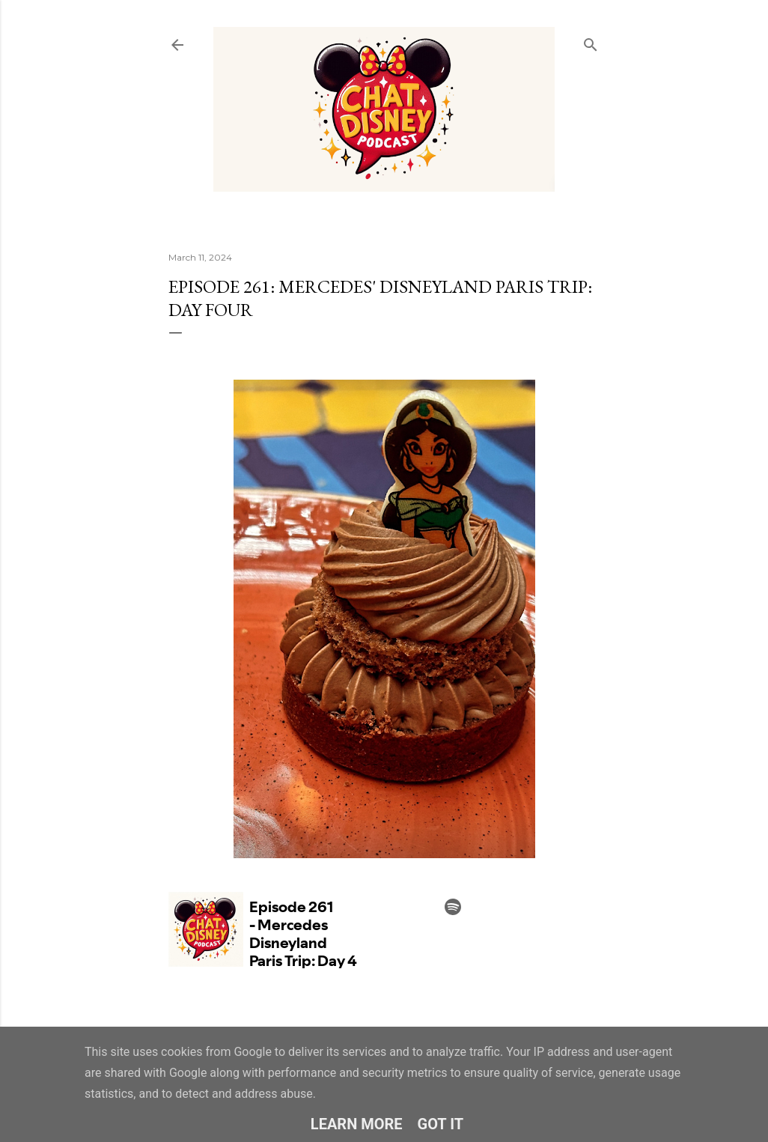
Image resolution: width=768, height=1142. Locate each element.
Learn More (357, 1124)
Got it (441, 1124)
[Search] (591, 41)
